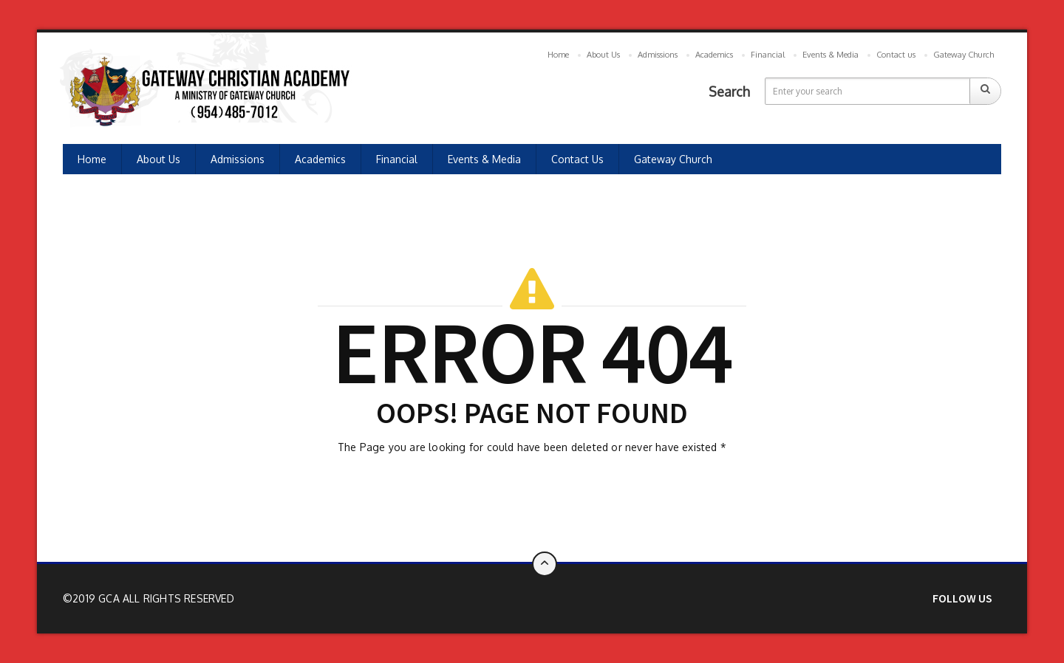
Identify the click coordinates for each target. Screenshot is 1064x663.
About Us (603, 54)
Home (558, 54)
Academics (714, 54)
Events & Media (830, 54)
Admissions (658, 54)
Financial (768, 54)
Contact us (895, 54)
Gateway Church (963, 54)
